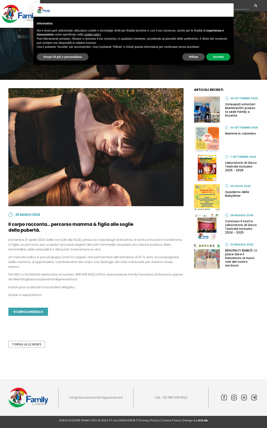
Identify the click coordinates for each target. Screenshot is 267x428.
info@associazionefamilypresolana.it (96, 397)
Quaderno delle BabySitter (237, 194)
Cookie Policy (171, 420)
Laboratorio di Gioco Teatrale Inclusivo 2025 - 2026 (241, 166)
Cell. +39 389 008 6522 (171, 397)
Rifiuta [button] (193, 56)
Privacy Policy (149, 420)
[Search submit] (255, 5)
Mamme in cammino (240, 133)
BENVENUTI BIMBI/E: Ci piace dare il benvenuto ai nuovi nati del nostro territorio (241, 258)
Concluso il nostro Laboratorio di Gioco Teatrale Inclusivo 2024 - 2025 (241, 227)
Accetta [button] (218, 56)
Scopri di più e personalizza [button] (62, 56)
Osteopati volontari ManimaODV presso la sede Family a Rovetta (240, 110)
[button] (228, 10)
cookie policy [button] (92, 34)
